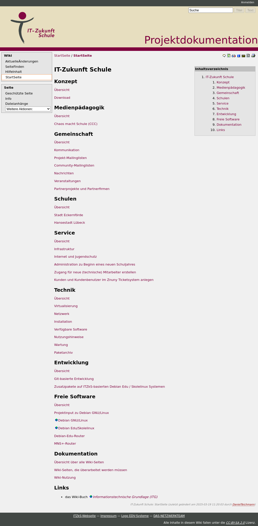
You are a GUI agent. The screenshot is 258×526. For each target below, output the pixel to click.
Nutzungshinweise (69, 337)
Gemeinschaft (228, 93)
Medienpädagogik (231, 87)
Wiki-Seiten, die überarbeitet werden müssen (90, 470)
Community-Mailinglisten (74, 165)
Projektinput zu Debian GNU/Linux (81, 413)
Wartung (61, 345)
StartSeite (14, 77)
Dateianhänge (16, 104)
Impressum (109, 516)
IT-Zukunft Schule (220, 77)
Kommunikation (66, 150)
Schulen (223, 98)
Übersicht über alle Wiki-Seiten (79, 462)
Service (223, 103)
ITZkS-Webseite (84, 516)
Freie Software (228, 119)
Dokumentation (229, 124)
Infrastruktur (64, 249)
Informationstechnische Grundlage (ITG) (125, 497)
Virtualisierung (66, 306)
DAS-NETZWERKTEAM (169, 516)
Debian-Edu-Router (69, 436)
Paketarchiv (63, 352)
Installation (63, 321)
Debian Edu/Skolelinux (76, 428)
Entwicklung (226, 114)
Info (8, 99)
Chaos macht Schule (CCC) (76, 124)
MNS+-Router (65, 443)
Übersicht (62, 90)
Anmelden (247, 2)
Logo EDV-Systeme (135, 516)
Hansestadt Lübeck (69, 222)
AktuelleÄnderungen (21, 61)
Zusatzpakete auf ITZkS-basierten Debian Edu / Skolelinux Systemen (109, 386)
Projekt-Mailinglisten (70, 158)
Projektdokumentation (201, 40)
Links (221, 130)
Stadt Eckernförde (68, 215)
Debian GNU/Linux (73, 420)
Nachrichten (64, 173)
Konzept (223, 82)
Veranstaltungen (67, 181)
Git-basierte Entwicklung (74, 379)
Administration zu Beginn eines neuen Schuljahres (94, 264)
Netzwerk (61, 314)
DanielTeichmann (243, 504)
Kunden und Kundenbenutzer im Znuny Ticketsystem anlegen (103, 280)
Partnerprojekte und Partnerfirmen (82, 189)
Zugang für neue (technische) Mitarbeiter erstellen (95, 272)
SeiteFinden (14, 67)
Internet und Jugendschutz (75, 256)
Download (62, 98)
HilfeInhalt (13, 72)
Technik (223, 109)
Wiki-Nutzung (65, 477)
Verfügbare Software (70, 329)
